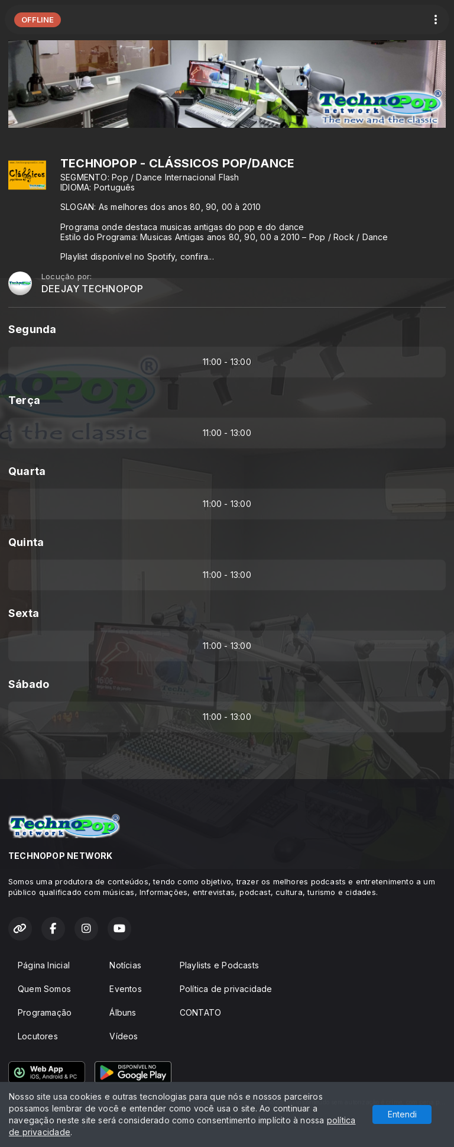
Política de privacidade (226, 989)
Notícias (125, 965)
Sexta (23, 613)
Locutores (38, 1036)
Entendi (402, 1114)
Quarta (27, 471)
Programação (45, 1012)
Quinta (26, 542)
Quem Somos (44, 989)
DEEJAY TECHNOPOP (92, 289)
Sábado (28, 684)
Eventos (125, 989)
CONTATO (200, 1012)
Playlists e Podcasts (219, 965)
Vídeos (123, 1036)
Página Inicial (44, 965)
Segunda (32, 329)
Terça (24, 400)
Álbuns (122, 1012)
